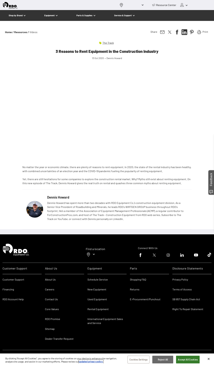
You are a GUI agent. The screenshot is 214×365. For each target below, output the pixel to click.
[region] (107, 359)
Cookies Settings (138, 359)
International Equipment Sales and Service (105, 321)
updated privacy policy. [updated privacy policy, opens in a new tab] (91, 361)
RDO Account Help (13, 299)
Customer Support (13, 279)
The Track (108, 42)
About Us (50, 279)
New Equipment (96, 289)
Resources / (21, 32)
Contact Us (51, 299)
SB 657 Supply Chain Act (186, 299)
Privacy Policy (180, 279)
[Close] (208, 359)
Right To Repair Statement (187, 309)
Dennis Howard (58, 197)
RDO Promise (52, 319)
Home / (9, 32)
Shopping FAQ (138, 279)
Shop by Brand (16, 15)
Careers (49, 289)
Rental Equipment (98, 309)
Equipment (49, 15)
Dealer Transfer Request (59, 338)
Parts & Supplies (84, 15)
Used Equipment (97, 299)
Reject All (163, 359)
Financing (8, 289)
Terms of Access (182, 289)
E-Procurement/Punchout (145, 299)
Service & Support (123, 15)
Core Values (52, 309)
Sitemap (50, 328)
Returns (134, 289)
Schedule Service (97, 279)
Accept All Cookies (188, 359)
